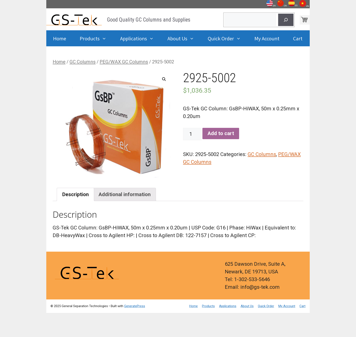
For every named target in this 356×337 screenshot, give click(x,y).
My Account (266, 38)
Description (75, 194)
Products (96, 38)
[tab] (75, 194)
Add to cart (221, 133)
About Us (184, 38)
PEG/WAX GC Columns (124, 61)
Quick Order (228, 38)
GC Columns (83, 61)
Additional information (125, 194)
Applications (140, 38)
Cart (297, 38)
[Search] (286, 20)
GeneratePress (134, 306)
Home (59, 38)
